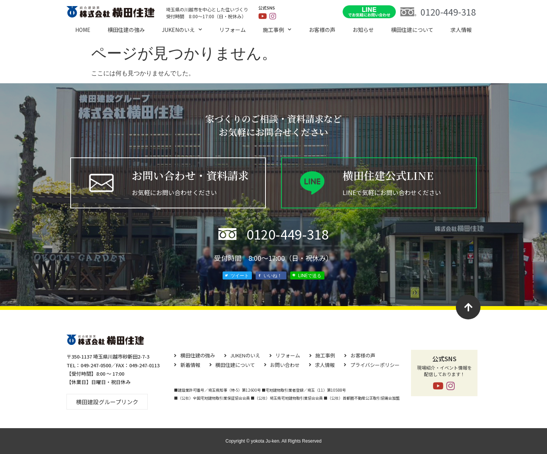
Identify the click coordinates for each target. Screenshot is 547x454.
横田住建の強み (126, 29)
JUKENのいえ (182, 29)
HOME (82, 29)
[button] (107, 402)
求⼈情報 (461, 29)
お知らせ (363, 29)
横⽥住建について (412, 29)
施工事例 (277, 29)
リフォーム (232, 29)
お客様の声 (322, 29)
